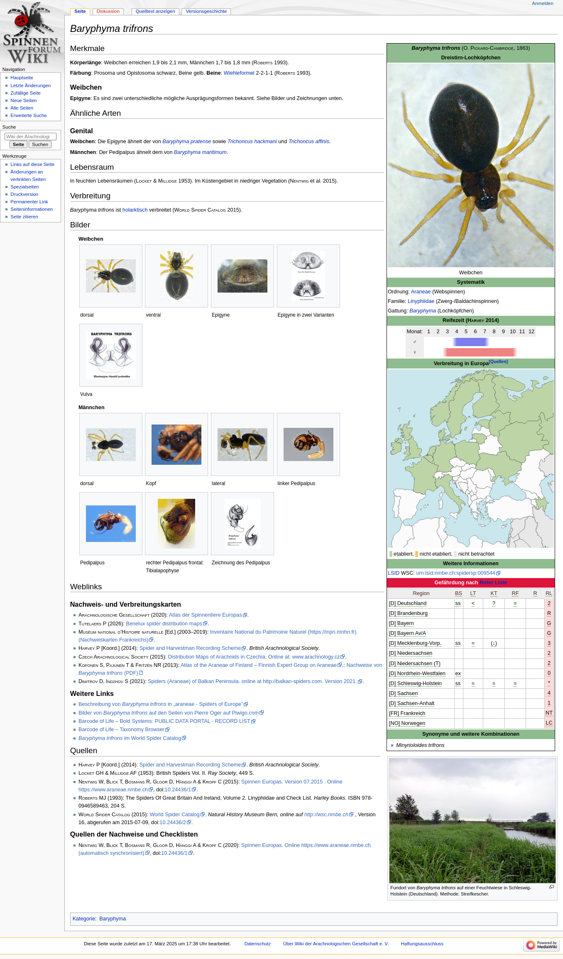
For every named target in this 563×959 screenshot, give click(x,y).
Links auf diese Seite (32, 164)
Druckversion (24, 194)
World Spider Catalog (175, 814)
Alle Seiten (21, 107)
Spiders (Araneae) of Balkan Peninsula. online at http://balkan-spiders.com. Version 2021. (252, 681)
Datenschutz (258, 943)
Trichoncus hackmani (252, 141)
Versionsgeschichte (206, 11)
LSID (393, 573)
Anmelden (543, 3)
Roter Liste (493, 583)
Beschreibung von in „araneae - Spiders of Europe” (160, 704)
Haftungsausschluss (422, 943)
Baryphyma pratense (186, 141)
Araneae (421, 292)
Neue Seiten (23, 100)
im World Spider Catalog (129, 738)
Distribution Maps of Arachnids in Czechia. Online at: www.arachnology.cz (254, 657)
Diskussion (108, 11)
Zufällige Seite (25, 92)
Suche (9, 126)
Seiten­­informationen (31, 209)
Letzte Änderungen (30, 85)
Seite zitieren (24, 216)
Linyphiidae (421, 301)
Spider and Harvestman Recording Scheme (190, 648)
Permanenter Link (29, 201)
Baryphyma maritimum (200, 152)
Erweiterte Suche (28, 115)
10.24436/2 (172, 822)
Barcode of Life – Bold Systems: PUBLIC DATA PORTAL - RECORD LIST (164, 721)
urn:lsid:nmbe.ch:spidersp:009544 (455, 573)
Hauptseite (21, 77)
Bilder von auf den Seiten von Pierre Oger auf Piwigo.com (168, 713)
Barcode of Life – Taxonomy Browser (121, 729)
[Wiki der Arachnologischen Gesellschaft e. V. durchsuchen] (30, 136)
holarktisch (135, 210)
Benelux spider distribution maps (164, 624)
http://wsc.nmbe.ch (326, 814)
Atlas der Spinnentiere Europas (205, 615)
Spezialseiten (24, 186)
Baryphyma (422, 311)
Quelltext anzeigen (155, 11)
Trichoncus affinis (309, 141)
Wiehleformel (239, 73)
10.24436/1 (178, 790)
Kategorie (84, 919)
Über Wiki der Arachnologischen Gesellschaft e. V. (336, 943)
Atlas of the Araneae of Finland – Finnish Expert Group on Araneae (259, 665)
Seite (80, 11)
